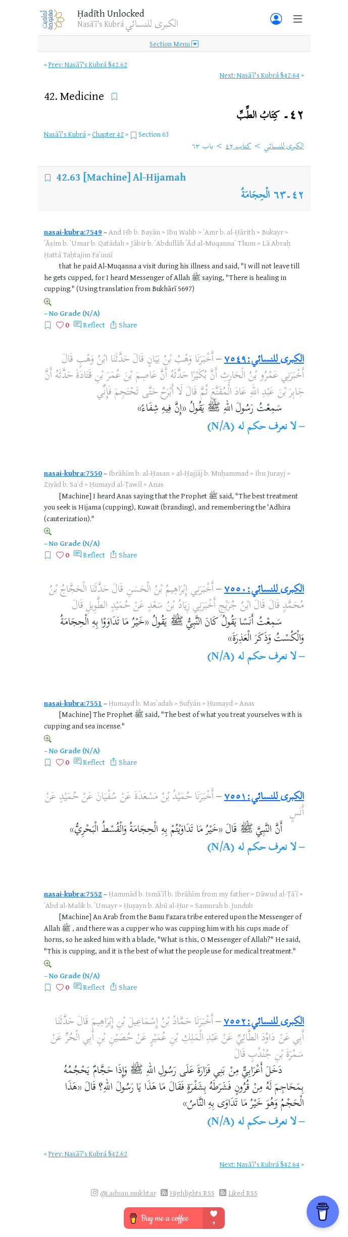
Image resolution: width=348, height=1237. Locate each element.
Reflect (94, 324)
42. (75, 95)
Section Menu (174, 43)
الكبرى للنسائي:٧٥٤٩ (264, 360)
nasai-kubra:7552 (73, 893)
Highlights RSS (192, 1193)
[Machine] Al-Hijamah (134, 177)
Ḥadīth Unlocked (110, 13)
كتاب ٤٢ (238, 147)
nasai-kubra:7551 (73, 703)
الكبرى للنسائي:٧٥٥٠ (264, 590)
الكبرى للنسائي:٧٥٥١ (264, 797)
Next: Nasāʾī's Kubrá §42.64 (260, 75)
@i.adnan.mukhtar (128, 1193)
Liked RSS (243, 1193)
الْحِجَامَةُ (255, 196)
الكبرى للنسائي (284, 147)
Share (128, 324)
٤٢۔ (270, 115)
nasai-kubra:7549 (73, 232)
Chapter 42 (108, 134)
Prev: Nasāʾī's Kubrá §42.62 (87, 64)
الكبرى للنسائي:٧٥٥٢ (264, 1022)
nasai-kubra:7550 (73, 473)
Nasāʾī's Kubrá (65, 134)
